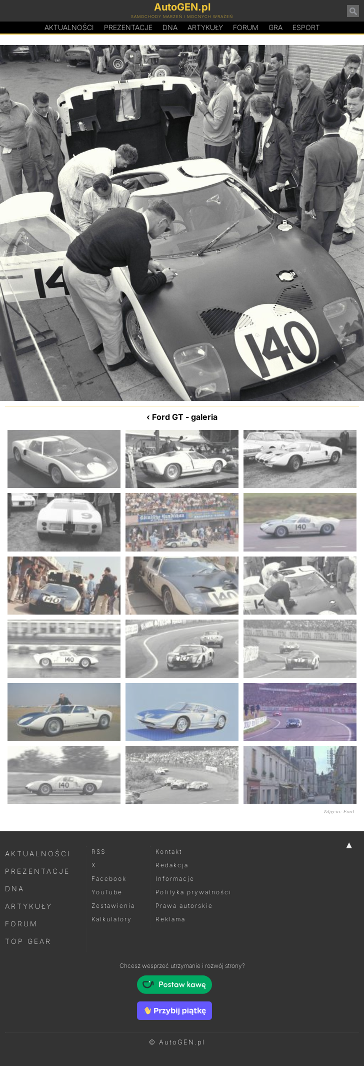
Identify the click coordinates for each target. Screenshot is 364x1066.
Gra (275, 27)
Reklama (171, 919)
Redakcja (172, 865)
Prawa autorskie (184, 905)
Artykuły (205, 27)
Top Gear (28, 941)
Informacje (175, 878)
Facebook (109, 878)
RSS (99, 851)
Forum (245, 27)
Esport (306, 27)
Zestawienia (113, 905)
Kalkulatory (112, 919)
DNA (14, 888)
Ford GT (168, 417)
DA (170, 28)
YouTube (107, 892)
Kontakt (169, 851)
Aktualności (69, 27)
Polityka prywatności (194, 892)
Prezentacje (128, 27)
